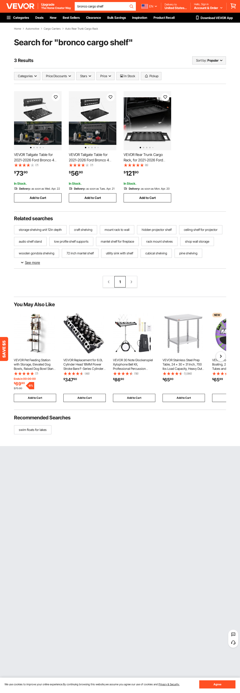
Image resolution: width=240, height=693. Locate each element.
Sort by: (201, 60)
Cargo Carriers (52, 28)
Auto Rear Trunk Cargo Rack (81, 28)
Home (17, 28)
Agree (217, 684)
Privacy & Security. (169, 684)
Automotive (32, 28)
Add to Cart (38, 198)
